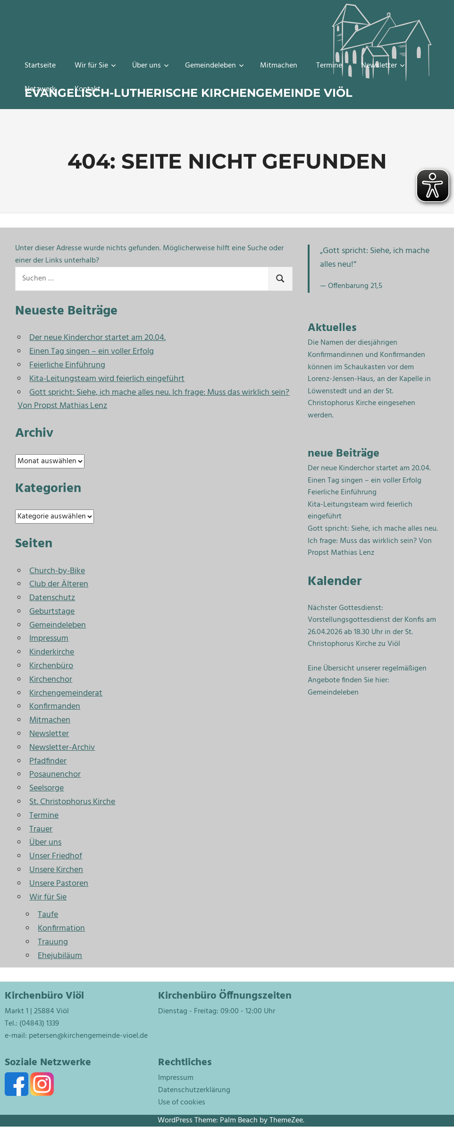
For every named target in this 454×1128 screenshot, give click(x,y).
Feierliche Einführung (67, 365)
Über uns (150, 65)
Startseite (40, 65)
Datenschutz (52, 598)
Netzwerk (40, 89)
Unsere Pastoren (58, 884)
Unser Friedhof (55, 856)
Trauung (53, 942)
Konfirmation (61, 928)
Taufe (48, 915)
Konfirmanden (54, 706)
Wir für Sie (95, 65)
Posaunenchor (55, 774)
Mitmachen (278, 65)
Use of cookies (181, 1102)
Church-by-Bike (57, 571)
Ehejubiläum (60, 956)
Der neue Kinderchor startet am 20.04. (97, 338)
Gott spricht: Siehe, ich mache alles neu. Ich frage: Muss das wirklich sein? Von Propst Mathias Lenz (153, 399)
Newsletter (383, 65)
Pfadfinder (48, 761)
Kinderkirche (51, 652)
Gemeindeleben (214, 65)
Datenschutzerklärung (194, 1090)
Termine (329, 65)
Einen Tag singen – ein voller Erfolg (91, 351)
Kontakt (88, 89)
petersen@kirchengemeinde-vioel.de (88, 1036)
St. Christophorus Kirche (72, 802)
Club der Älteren (58, 584)
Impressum (48, 638)
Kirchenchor (50, 680)
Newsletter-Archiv (62, 748)
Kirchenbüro (51, 666)
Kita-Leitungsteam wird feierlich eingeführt (107, 379)
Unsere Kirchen (56, 870)
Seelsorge (46, 788)
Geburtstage (52, 612)
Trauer (40, 829)
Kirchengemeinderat (65, 693)
